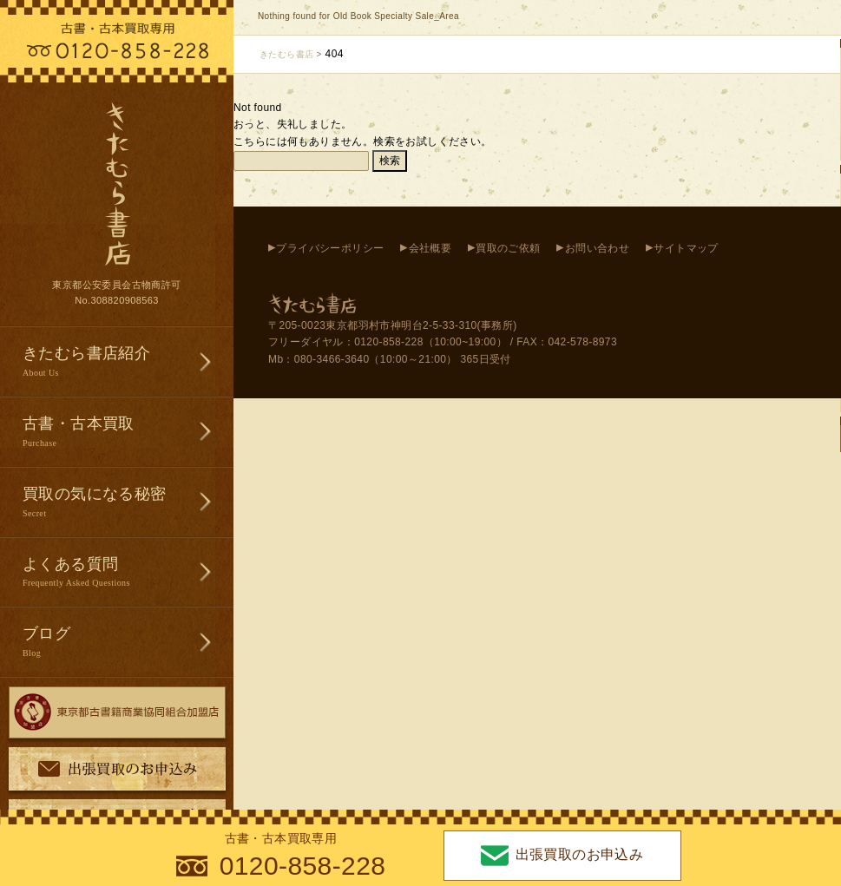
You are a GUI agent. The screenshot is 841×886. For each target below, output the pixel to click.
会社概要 (430, 248)
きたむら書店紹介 (128, 362)
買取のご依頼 (508, 248)
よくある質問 (128, 573)
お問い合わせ (597, 248)
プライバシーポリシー (330, 248)
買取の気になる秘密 (128, 503)
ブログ (128, 642)
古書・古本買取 (128, 432)
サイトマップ (686, 248)
